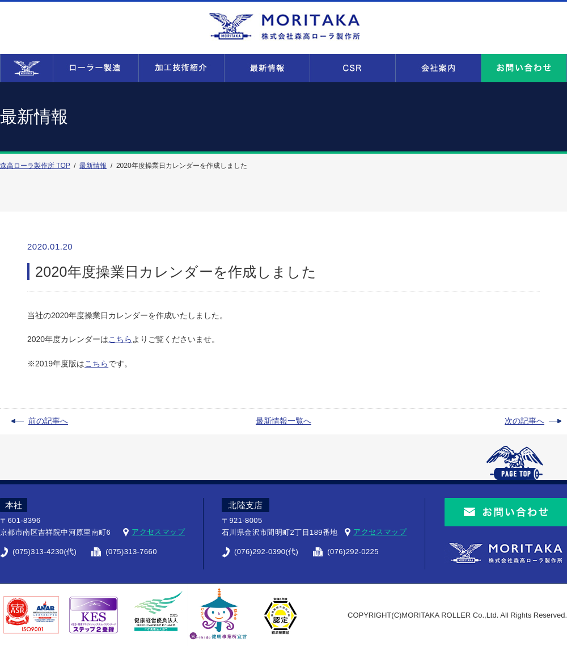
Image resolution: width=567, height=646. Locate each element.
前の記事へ (48, 420)
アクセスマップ (158, 531)
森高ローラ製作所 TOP (35, 166)
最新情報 (93, 166)
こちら (120, 339)
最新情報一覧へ (283, 420)
